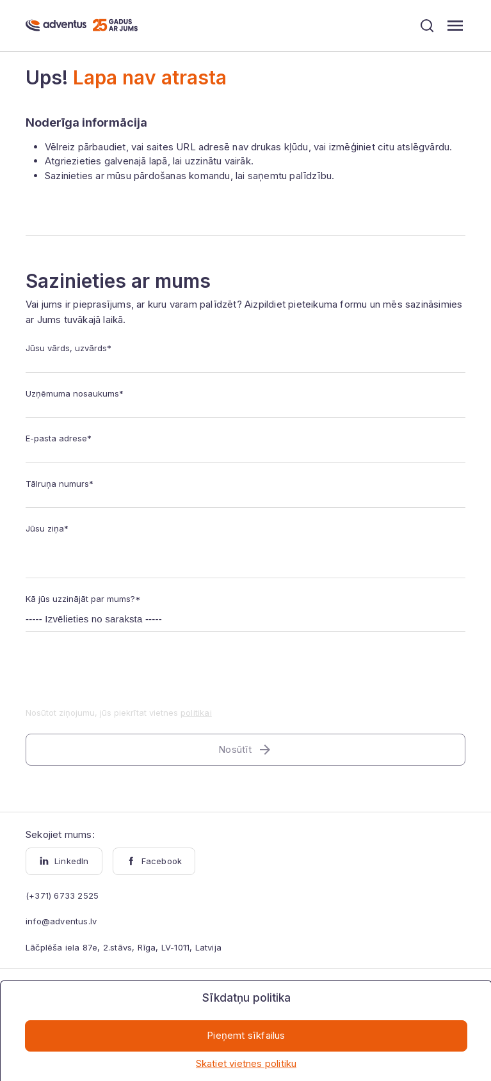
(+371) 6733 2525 (62, 895)
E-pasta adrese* (59, 438)
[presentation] (123, 677)
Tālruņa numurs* (59, 483)
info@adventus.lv (61, 921)
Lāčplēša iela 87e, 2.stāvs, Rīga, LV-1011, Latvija (123, 947)
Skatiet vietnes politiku (246, 1063)
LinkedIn (64, 861)
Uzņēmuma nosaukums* (75, 393)
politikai (196, 712)
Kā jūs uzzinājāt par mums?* (83, 599)
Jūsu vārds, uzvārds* (68, 348)
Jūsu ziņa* (47, 528)
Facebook (154, 861)
